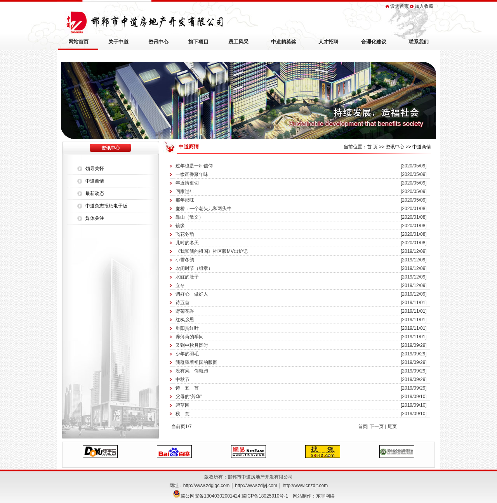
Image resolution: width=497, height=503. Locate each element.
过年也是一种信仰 (194, 166)
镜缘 (180, 225)
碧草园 (182, 405)
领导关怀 (94, 168)
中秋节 (182, 379)
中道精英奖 (283, 42)
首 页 (372, 147)
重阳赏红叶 (187, 328)
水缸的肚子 (187, 277)
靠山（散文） (189, 217)
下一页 (377, 426)
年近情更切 (187, 183)
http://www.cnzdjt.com (305, 485)
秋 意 (182, 413)
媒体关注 (94, 218)
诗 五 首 (187, 388)
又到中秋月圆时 (192, 345)
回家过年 (185, 191)
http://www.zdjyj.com (256, 485)
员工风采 (238, 42)
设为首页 (399, 6)
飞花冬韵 (185, 234)
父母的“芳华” (189, 396)
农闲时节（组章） (194, 268)
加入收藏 (424, 6)
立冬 (180, 285)
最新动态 (94, 193)
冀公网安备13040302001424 (210, 496)
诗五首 (182, 302)
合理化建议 (373, 42)
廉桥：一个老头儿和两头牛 (203, 208)
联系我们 (418, 42)
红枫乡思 (185, 319)
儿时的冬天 (187, 242)
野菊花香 (185, 311)
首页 (362, 426)
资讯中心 (158, 42)
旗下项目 (198, 42)
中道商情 (94, 181)
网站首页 (78, 42)
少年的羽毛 (187, 354)
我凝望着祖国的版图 (196, 362)
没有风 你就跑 (192, 371)
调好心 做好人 (192, 294)
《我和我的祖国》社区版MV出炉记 (212, 251)
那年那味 (185, 200)
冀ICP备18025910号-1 (265, 496)
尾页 (392, 426)
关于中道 (118, 42)
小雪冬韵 (185, 260)
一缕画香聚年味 (192, 174)
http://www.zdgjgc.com (206, 485)
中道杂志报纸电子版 (106, 206)
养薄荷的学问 (189, 336)
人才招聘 (328, 42)
